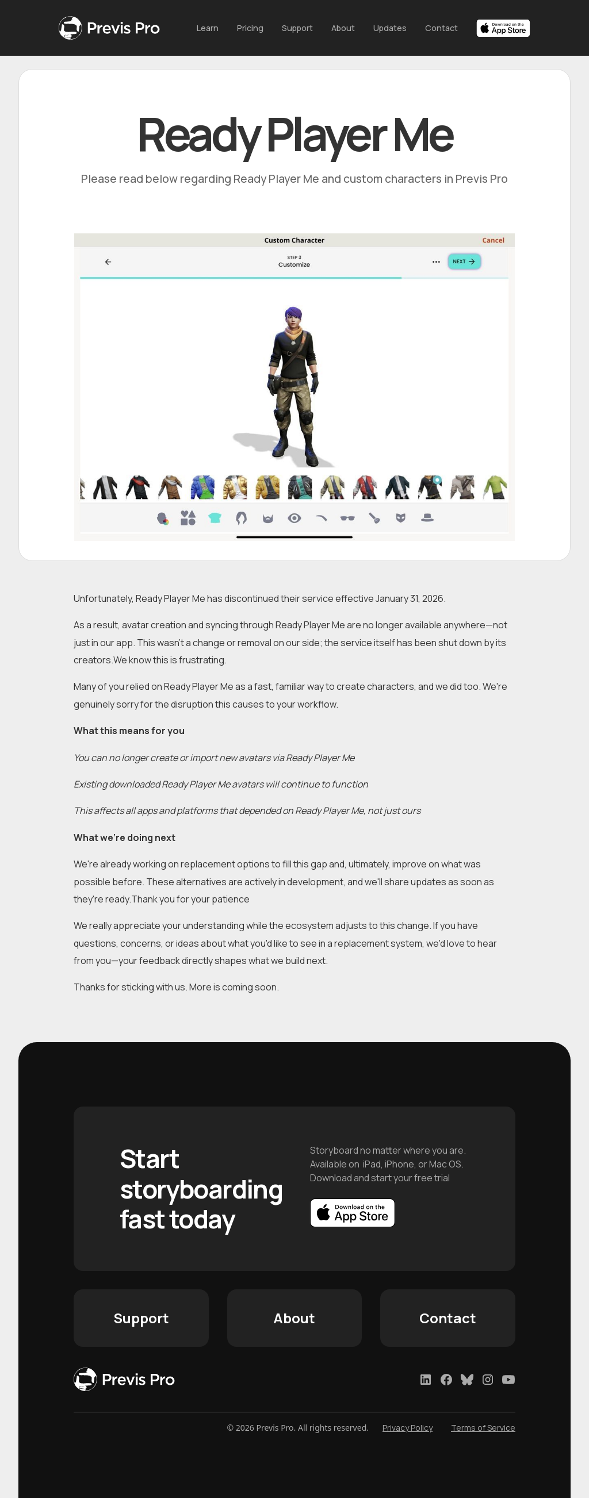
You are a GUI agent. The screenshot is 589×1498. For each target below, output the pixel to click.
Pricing (250, 27)
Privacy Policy (408, 1427)
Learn (208, 27)
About (343, 27)
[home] (118, 28)
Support (297, 27)
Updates (390, 27)
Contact (441, 27)
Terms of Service (483, 1427)
